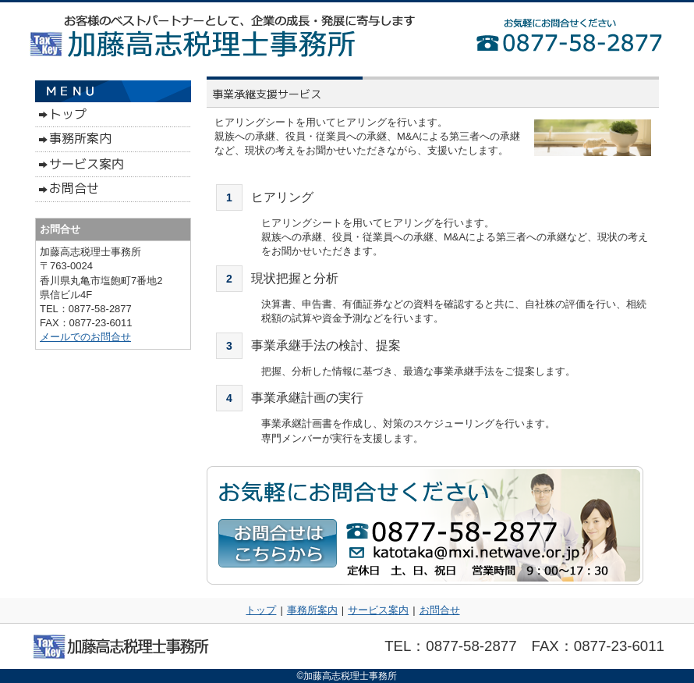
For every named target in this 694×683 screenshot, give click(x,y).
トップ (261, 610)
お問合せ (440, 610)
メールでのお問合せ (85, 337)
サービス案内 (378, 610)
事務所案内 (312, 610)
